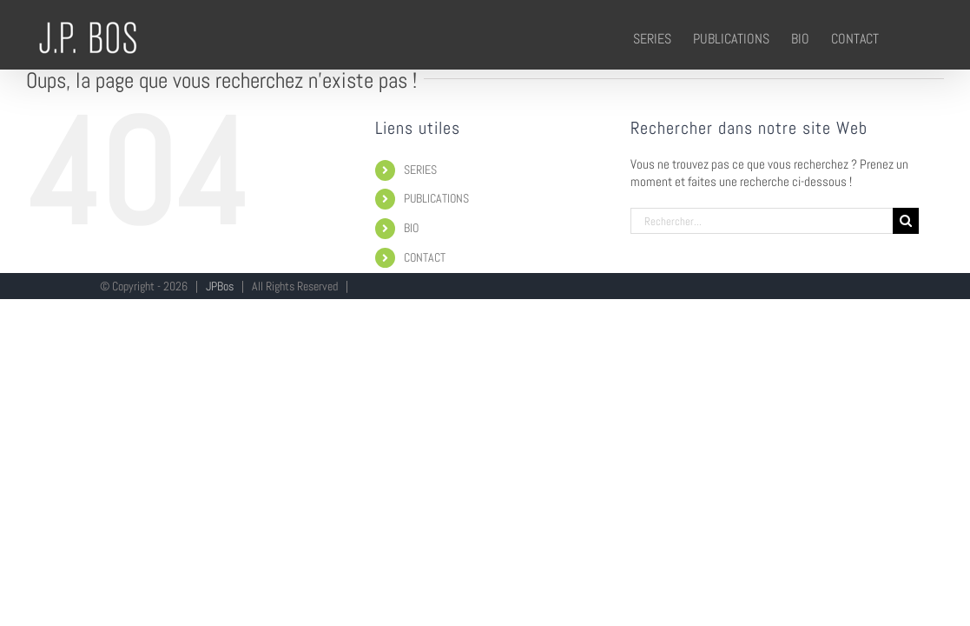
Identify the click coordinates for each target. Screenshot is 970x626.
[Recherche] (906, 221)
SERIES (420, 169)
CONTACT (424, 257)
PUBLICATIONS (436, 198)
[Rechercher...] (761, 221)
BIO (411, 228)
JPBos (220, 286)
